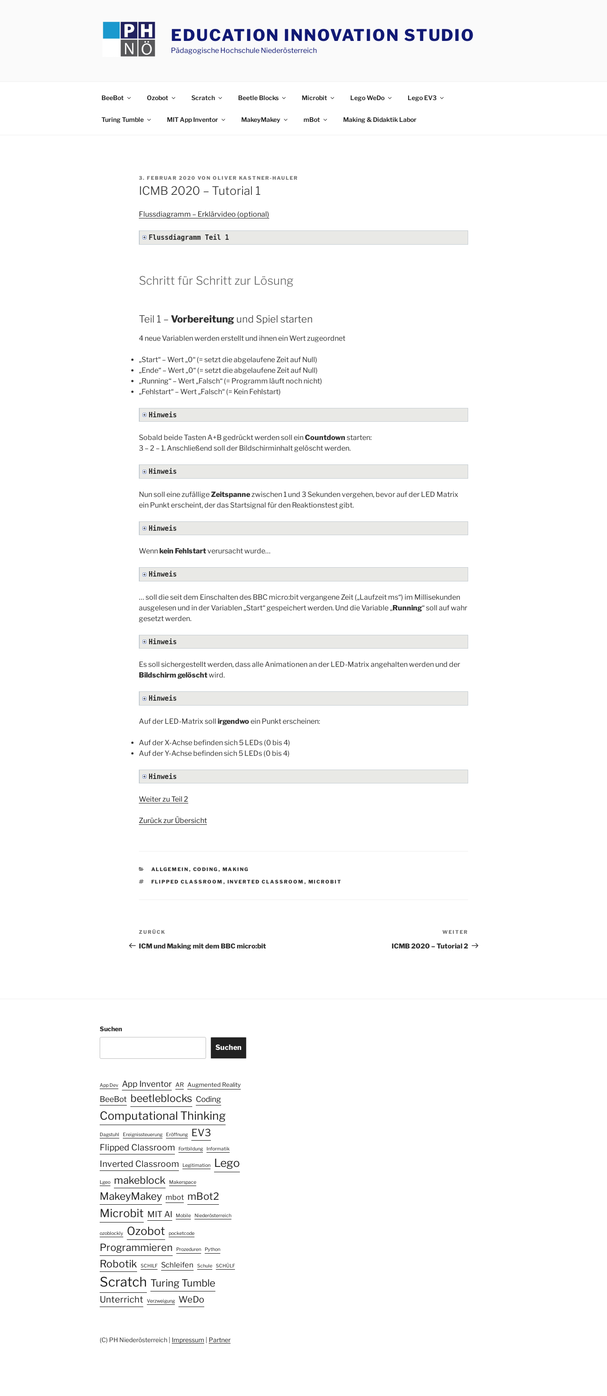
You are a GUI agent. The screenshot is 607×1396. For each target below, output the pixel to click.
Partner (220, 1340)
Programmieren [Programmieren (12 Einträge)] (136, 1247)
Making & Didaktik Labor (380, 119)
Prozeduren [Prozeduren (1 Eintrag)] (188, 1249)
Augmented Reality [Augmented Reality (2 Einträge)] (214, 1084)
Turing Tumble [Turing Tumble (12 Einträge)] (182, 1283)
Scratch (207, 97)
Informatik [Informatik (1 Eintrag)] (218, 1149)
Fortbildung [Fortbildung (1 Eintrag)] (190, 1149)
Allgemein (170, 869)
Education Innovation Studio (323, 35)
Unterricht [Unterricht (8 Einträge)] (121, 1299)
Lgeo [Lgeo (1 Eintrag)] (105, 1182)
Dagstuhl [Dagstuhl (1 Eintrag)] (109, 1135)
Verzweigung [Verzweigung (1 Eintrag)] (161, 1301)
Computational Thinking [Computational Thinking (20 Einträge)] (163, 1115)
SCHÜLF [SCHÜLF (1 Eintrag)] (225, 1266)
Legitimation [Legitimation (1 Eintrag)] (196, 1165)
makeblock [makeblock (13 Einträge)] (140, 1180)
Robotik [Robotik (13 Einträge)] (118, 1264)
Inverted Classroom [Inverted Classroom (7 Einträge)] (139, 1163)
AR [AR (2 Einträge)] (179, 1084)
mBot (316, 119)
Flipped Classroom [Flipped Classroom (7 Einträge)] (137, 1147)
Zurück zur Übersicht (173, 820)
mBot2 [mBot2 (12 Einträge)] (203, 1196)
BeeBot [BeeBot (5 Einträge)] (113, 1099)
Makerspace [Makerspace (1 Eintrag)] (182, 1182)
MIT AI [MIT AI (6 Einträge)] (159, 1214)
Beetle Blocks (262, 97)
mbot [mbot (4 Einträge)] (175, 1197)
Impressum (188, 1340)
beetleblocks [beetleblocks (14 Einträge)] (161, 1098)
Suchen (111, 1029)
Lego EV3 (426, 97)
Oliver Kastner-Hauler (255, 178)
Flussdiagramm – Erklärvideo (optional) (204, 214)
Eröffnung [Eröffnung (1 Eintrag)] (177, 1135)
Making (236, 869)
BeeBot (116, 97)
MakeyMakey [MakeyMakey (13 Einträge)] (131, 1196)
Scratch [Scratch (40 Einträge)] (123, 1282)
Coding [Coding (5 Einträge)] (208, 1099)
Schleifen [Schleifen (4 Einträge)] (177, 1264)
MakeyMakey (265, 119)
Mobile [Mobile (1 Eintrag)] (183, 1215)
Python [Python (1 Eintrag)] (212, 1249)
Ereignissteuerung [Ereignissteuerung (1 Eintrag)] (142, 1135)
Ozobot (162, 97)
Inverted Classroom (265, 882)
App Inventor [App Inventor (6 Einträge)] (147, 1084)
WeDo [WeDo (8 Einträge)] (191, 1299)
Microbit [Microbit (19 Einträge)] (122, 1213)
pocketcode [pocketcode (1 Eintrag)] (181, 1233)
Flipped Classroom (187, 882)
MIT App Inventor (197, 119)
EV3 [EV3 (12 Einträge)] (201, 1132)
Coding (206, 869)
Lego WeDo (371, 97)
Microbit (319, 97)
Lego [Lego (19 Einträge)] (227, 1163)
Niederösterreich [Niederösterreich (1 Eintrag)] (212, 1215)
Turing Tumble (126, 119)
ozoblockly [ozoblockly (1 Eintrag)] (111, 1233)
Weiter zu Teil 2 (163, 799)
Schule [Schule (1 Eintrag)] (204, 1266)
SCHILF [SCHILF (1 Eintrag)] (149, 1266)
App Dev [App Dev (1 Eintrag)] (109, 1085)
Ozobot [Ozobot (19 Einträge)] (146, 1231)
